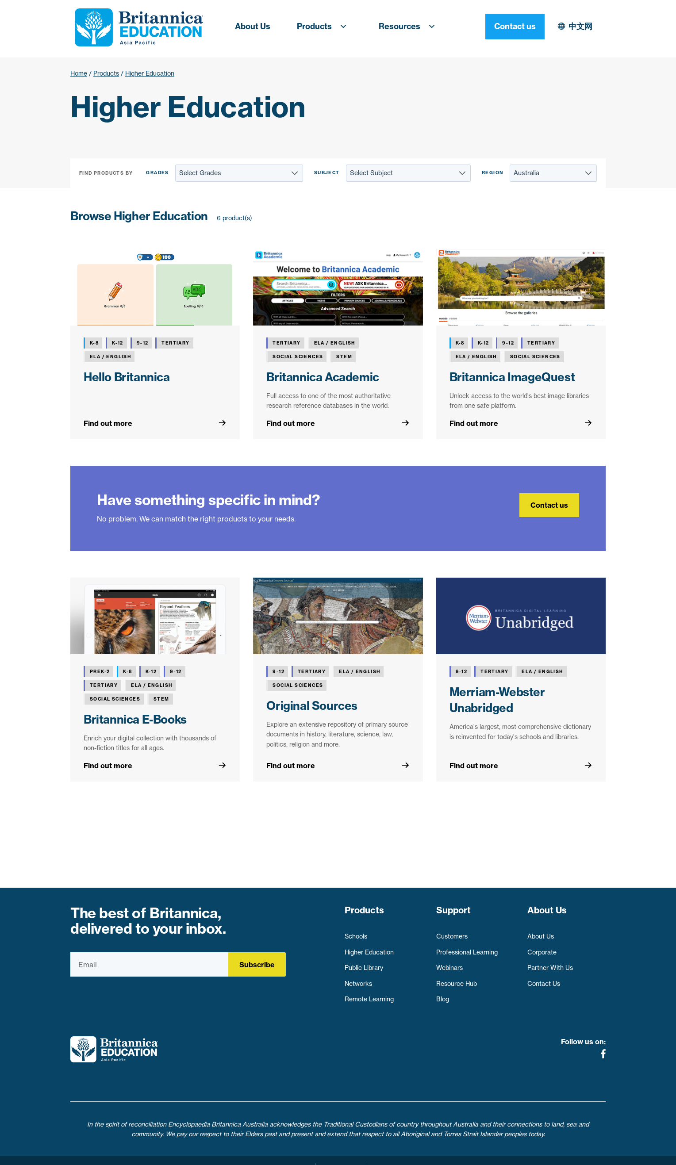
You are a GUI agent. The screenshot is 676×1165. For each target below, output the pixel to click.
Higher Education (369, 948)
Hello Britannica (127, 377)
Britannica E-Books (135, 719)
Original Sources (311, 705)
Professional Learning (467, 948)
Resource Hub (456, 980)
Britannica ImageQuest (512, 377)
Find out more (108, 423)
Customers (452, 932)
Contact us (576, 26)
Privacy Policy (288, 1153)
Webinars (449, 964)
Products (324, 26)
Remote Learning (369, 995)
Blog (442, 995)
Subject (327, 173)
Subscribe (257, 964)
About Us (252, 26)
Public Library (364, 964)
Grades (157, 173)
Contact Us (543, 980)
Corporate (542, 948)
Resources (410, 26)
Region (492, 173)
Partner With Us (550, 964)
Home (78, 73)
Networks (358, 980)
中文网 (503, 26)
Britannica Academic (322, 377)
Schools (356, 932)
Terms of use (341, 1153)
